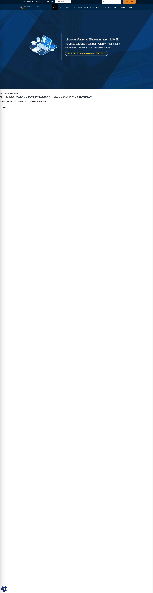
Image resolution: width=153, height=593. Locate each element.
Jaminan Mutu (94, 7)
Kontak (130, 7)
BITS (43, 1)
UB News (37, 1)
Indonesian (60, 1)
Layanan (123, 7)
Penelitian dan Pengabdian (80, 7)
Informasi (116, 7)
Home (55, 7)
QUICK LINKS (50, 1)
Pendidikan (67, 7)
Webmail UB (30, 1)
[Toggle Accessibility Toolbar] (4, 589)
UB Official (22, 1)
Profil (60, 7)
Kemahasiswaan (106, 7)
